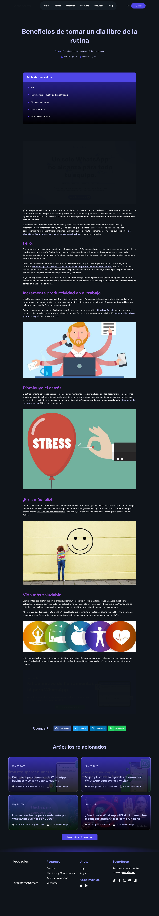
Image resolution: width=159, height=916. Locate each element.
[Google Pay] (86, 885)
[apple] (81, 885)
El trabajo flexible (106, 310)
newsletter (128, 872)
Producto (84, 5)
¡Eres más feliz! (38, 109)
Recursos (98, 5)
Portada (58, 51)
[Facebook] (119, 880)
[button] (128, 5)
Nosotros (70, 5)
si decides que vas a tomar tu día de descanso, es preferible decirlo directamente (72, 266)
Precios (57, 5)
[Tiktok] (114, 880)
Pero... (33, 87)
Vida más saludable (40, 116)
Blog (110, 5)
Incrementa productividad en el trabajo (49, 94)
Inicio (46, 5)
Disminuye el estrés (40, 102)
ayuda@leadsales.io (26, 882)
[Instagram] (124, 880)
